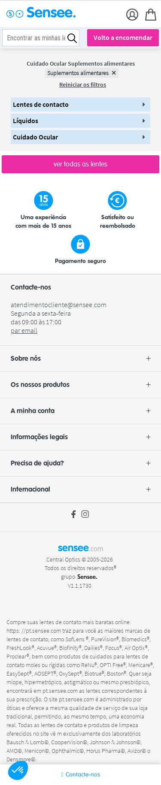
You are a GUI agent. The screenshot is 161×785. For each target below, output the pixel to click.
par (24, 330)
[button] (18, 770)
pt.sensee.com (61, 690)
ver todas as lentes (80, 164)
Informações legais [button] (81, 437)
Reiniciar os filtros (82, 84)
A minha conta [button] (81, 411)
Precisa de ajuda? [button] (81, 463)
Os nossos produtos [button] (81, 384)
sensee (80, 547)
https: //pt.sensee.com (34, 630)
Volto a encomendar (123, 37)
